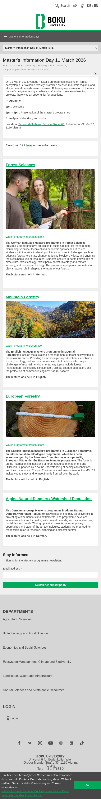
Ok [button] (87, 785)
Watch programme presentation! (25, 236)
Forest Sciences (20, 165)
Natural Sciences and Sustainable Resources (33, 690)
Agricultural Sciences (17, 619)
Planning (43, 69)
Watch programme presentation (24, 345)
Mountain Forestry (22, 297)
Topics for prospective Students (21, 69)
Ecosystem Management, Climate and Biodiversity (37, 661)
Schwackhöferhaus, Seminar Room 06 (41, 124)
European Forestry (23, 396)
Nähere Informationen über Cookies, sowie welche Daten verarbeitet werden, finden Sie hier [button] (35, 793)
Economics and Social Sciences (24, 647)
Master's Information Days (23, 36)
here (29, 145)
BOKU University (26, 65)
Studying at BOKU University (52, 65)
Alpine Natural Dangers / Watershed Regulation (49, 499)
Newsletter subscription (50, 584)
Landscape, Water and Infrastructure (28, 675)
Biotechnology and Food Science (25, 633)
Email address (12, 568)
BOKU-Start (9, 65)
